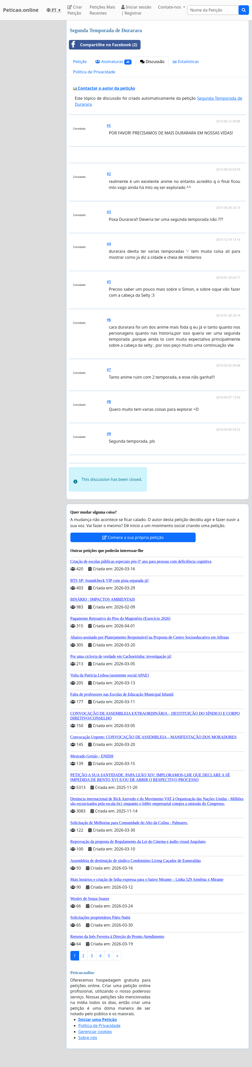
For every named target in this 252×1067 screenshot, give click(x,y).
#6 (109, 320)
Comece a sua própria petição (133, 537)
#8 (109, 401)
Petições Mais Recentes (102, 10)
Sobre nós (87, 1037)
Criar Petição (74, 10)
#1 (109, 125)
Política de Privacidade (94, 72)
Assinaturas (113, 62)
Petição (80, 61)
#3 (109, 212)
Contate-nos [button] (170, 7)
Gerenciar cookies (95, 1031)
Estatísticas (186, 61)
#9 (109, 434)
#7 (109, 370)
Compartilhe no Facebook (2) (103, 44)
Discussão (152, 61)
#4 (109, 244)
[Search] (213, 10)
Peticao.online (21, 10)
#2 (109, 174)
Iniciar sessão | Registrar (136, 10)
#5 (109, 282)
